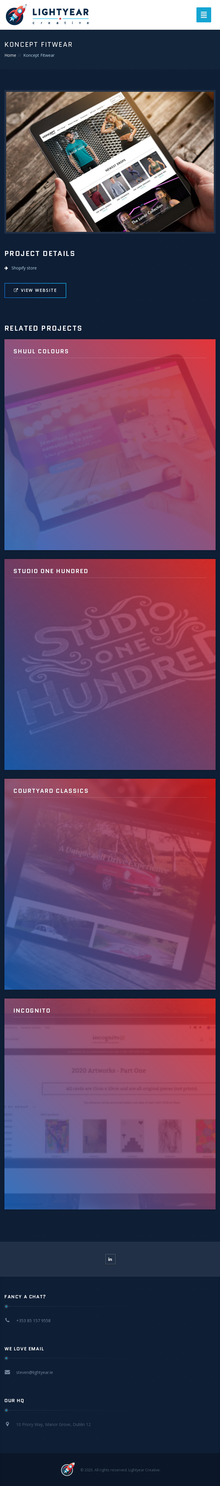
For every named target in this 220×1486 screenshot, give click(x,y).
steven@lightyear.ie (34, 1372)
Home (10, 55)
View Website (35, 290)
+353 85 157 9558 (33, 1320)
